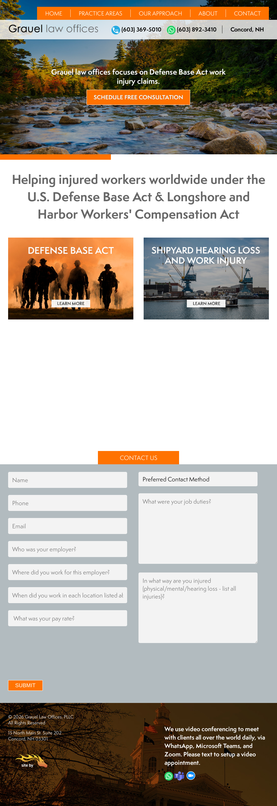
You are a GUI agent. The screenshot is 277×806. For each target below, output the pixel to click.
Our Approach (160, 13)
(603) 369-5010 (136, 29)
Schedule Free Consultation (138, 97)
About (208, 13)
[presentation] (49, 661)
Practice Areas (100, 13)
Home (53, 13)
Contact (247, 13)
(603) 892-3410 (192, 29)
